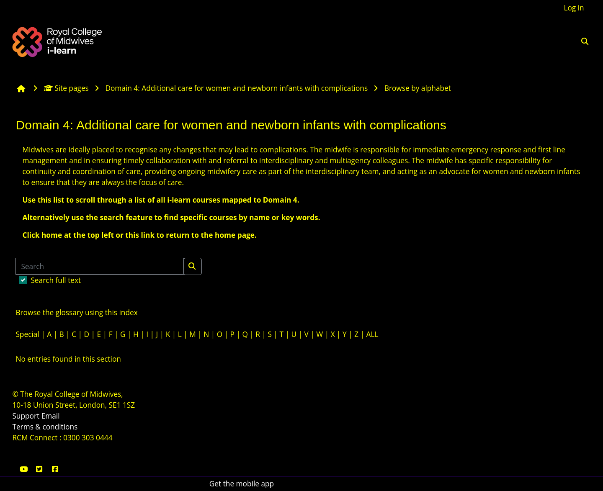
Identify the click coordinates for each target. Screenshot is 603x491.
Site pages (66, 88)
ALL (372, 334)
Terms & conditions (44, 427)
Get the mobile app (241, 483)
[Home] (58, 41)
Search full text (56, 280)
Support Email (35, 416)
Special (27, 334)
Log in (574, 8)
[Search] (99, 266)
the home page (228, 235)
